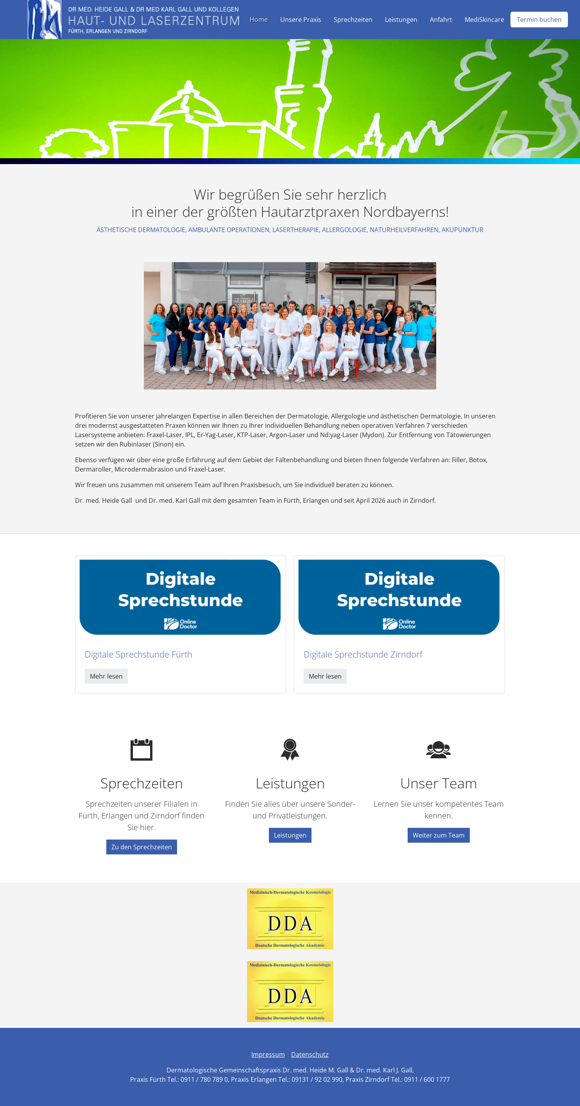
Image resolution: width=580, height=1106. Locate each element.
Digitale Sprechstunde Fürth (138, 654)
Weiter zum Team (439, 835)
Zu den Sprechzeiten (141, 847)
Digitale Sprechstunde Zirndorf (363, 654)
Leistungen (290, 835)
